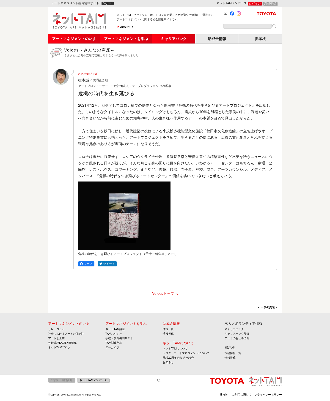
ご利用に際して (241, 394)
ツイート (107, 264)
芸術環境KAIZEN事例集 (62, 342)
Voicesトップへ (165, 293)
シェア (86, 264)
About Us (126, 27)
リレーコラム (56, 329)
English (108, 3)
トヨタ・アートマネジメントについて (186, 353)
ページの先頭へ (267, 307)
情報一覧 (168, 329)
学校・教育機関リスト (119, 338)
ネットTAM (265, 381)
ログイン (255, 3)
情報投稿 (168, 333)
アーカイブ (112, 347)
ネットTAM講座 (115, 329)
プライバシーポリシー (268, 394)
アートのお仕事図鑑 (237, 338)
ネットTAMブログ (59, 347)
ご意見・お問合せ (61, 380)
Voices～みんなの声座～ (171, 52)
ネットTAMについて (178, 343)
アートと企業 (56, 338)
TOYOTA (266, 13)
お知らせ (168, 362)
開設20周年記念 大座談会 (178, 357)
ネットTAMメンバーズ (93, 380)
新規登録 (270, 3)
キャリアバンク (234, 329)
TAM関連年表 (113, 342)
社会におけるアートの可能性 (66, 333)
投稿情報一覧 (233, 353)
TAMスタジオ (113, 333)
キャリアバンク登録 (237, 333)
